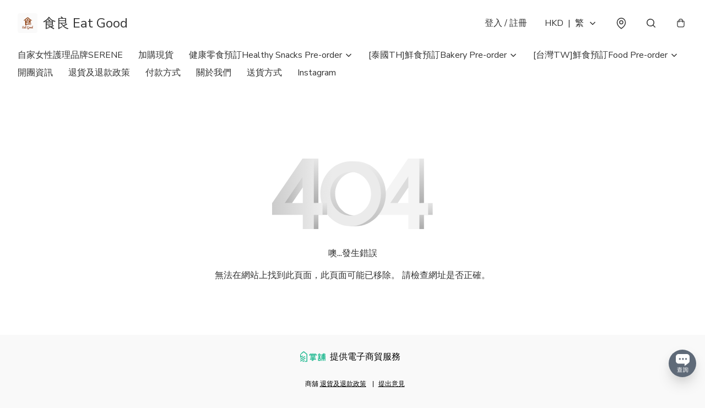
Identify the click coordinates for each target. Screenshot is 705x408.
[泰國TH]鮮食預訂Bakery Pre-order (437, 55)
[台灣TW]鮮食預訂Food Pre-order (600, 55)
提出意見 (391, 383)
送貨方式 (264, 73)
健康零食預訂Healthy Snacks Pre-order (265, 55)
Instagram (316, 73)
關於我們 (213, 73)
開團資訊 (35, 73)
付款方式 (163, 73)
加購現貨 (155, 55)
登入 (506, 23)
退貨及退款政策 (99, 73)
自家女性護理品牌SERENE (70, 55)
